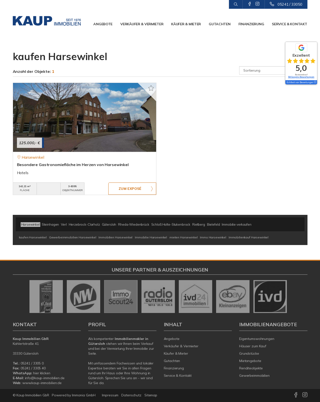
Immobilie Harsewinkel (151, 237)
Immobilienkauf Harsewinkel (248, 237)
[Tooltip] (314, 82)
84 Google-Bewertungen (301, 77)
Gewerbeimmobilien (254, 375)
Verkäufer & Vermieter (141, 24)
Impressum (110, 395)
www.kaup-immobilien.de (42, 383)
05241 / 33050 (290, 4)
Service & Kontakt (289, 24)
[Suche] (235, 4)
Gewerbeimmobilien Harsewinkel (72, 237)
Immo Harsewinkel (213, 237)
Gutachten (219, 24)
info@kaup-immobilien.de (45, 378)
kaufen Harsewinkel (33, 237)
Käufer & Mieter (186, 24)
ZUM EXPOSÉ (130, 188)
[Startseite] (47, 20)
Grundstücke (249, 353)
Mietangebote (250, 361)
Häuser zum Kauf (252, 346)
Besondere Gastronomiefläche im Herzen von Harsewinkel (73, 164)
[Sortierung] (273, 70)
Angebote (102, 24)
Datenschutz (131, 395)
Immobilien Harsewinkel (115, 237)
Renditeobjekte (251, 368)
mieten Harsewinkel (183, 237)
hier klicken (41, 373)
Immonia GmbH (84, 395)
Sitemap (150, 395)
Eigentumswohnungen (256, 339)
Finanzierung (251, 24)
